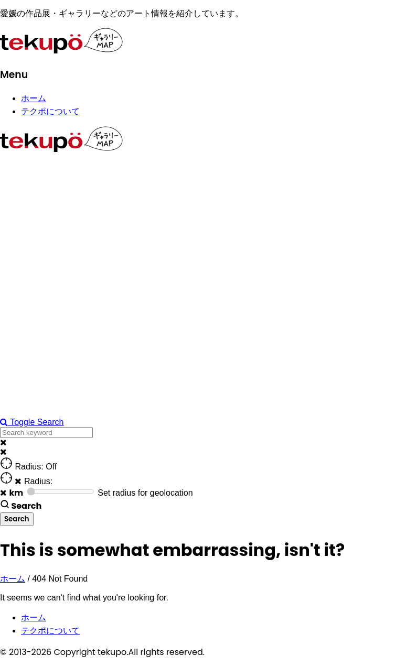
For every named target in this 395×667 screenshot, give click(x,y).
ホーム (33, 98)
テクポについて (50, 111)
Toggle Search (31, 422)
